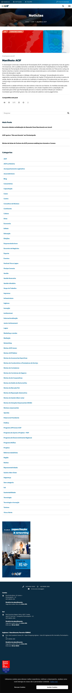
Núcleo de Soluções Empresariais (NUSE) (18, 403)
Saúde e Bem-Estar (10, 472)
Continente (8, 208)
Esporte (6, 253)
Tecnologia (7, 497)
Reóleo (6, 462)
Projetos (7, 447)
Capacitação (8, 188)
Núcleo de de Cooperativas (13, 378)
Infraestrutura (8, 298)
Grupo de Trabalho (10, 288)
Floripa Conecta (9, 268)
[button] (63, 6)
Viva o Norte (8, 512)
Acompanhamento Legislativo (14, 169)
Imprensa (7, 293)
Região (6, 457)
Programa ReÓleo (10, 443)
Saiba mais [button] (54, 681)
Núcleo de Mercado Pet (12, 388)
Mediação (7, 338)
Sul (5, 487)
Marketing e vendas (10, 333)
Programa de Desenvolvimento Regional (18, 437)
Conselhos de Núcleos (11, 203)
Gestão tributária (9, 283)
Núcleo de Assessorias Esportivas (15, 358)
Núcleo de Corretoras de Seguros (15, 373)
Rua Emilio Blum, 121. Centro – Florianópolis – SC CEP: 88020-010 (14, 597)
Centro (6, 198)
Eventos (6, 258)
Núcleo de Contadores (11, 368)
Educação (7, 233)
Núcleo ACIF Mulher (10, 353)
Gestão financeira (10, 278)
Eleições (7, 238)
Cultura (6, 213)
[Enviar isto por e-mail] (4, 102)
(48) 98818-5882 (45, 586)
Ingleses (6, 303)
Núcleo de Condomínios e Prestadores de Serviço (21, 363)
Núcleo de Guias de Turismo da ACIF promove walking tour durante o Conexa (28, 143)
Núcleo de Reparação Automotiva (15, 393)
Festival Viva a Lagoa (11, 263)
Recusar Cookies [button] (19, 687)
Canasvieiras (8, 183)
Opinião (6, 413)
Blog (5, 179)
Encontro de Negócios (11, 248)
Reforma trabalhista (11, 452)
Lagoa (6, 328)
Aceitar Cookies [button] (52, 687)
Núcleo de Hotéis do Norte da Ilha (15, 383)
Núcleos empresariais (11, 408)
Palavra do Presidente (11, 418)
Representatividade (11, 467)
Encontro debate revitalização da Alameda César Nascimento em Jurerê (27, 127)
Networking (8, 343)
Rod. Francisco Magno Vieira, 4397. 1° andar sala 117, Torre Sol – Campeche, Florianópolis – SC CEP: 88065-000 (20, 616)
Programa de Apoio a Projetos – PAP (16, 433)
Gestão (6, 273)
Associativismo (9, 174)
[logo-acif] (5, 6)
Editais (6, 228)
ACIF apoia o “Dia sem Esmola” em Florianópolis (19, 135)
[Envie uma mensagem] (29, 589)
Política (6, 423)
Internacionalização (11, 318)
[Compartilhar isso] (9, 102)
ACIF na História (9, 164)
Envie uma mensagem (37, 589)
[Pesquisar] (36, 113)
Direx (5, 218)
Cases (6, 193)
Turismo (6, 507)
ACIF (5, 159)
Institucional (8, 313)
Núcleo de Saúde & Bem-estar (14, 398)
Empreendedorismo (11, 243)
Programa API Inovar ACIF (12, 428)
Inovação (7, 308)
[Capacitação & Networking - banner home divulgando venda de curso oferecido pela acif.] (16, 577)
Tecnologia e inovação (11, 502)
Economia (7, 223)
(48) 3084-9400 (30, 586)
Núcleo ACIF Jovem (10, 348)
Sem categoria (9, 482)
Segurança (7, 477)
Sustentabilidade (10, 492)
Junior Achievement (11, 323)
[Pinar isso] (23, 102)
